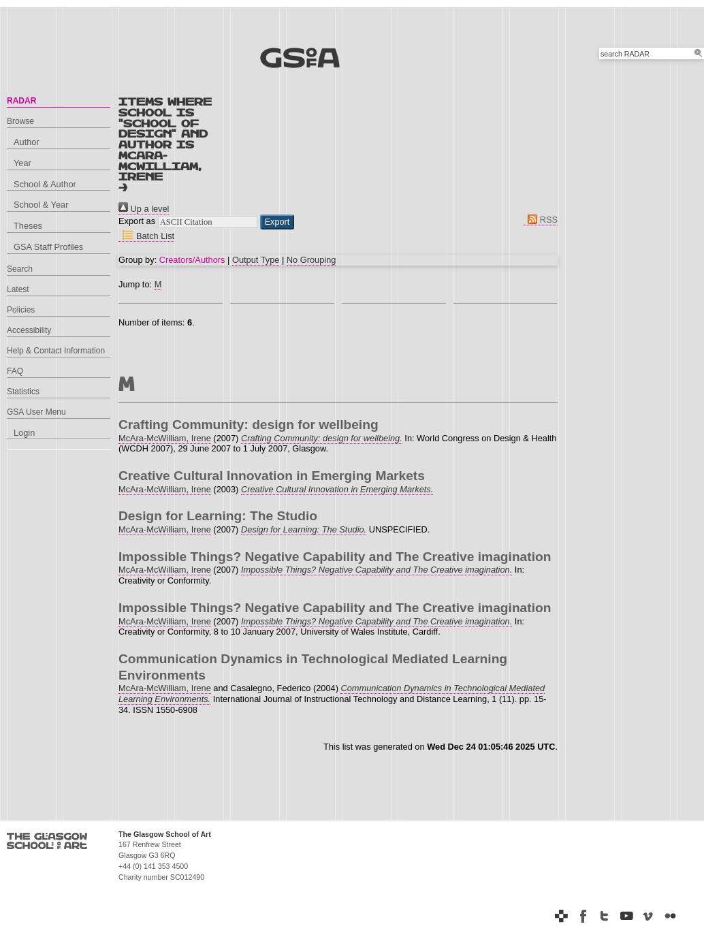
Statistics (23, 391)
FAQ (15, 371)
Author (26, 142)
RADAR (21, 101)
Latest (18, 289)
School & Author (45, 184)
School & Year (41, 205)
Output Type (255, 260)
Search (20, 269)
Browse (20, 121)
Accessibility (29, 330)
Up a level (143, 209)
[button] (277, 221)
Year (22, 163)
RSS (541, 219)
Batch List (146, 236)
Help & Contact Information (56, 350)
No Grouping (311, 260)
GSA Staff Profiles (48, 247)
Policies (21, 310)
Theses (28, 226)
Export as (136, 221)
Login (24, 433)
